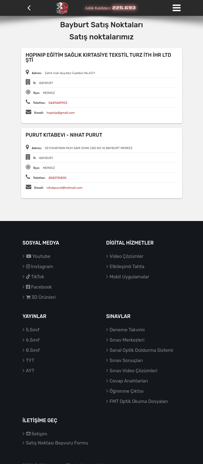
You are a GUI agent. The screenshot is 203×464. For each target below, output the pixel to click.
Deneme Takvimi (127, 330)
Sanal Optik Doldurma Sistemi (141, 350)
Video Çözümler (126, 256)
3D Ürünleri (41, 297)
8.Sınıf (33, 350)
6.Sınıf (33, 340)
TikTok (35, 277)
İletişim (36, 434)
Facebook (39, 287)
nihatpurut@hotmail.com (65, 188)
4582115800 (57, 178)
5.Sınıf (33, 330)
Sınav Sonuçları (126, 360)
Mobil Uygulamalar (129, 277)
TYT (30, 360)
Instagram (39, 266)
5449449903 (57, 103)
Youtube (38, 256)
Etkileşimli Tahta (127, 266)
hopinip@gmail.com (61, 113)
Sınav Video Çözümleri (133, 370)
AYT (30, 370)
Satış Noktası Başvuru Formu (57, 443)
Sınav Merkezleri (127, 340)
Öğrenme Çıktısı (127, 391)
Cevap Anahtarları (129, 381)
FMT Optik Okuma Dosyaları (139, 401)
